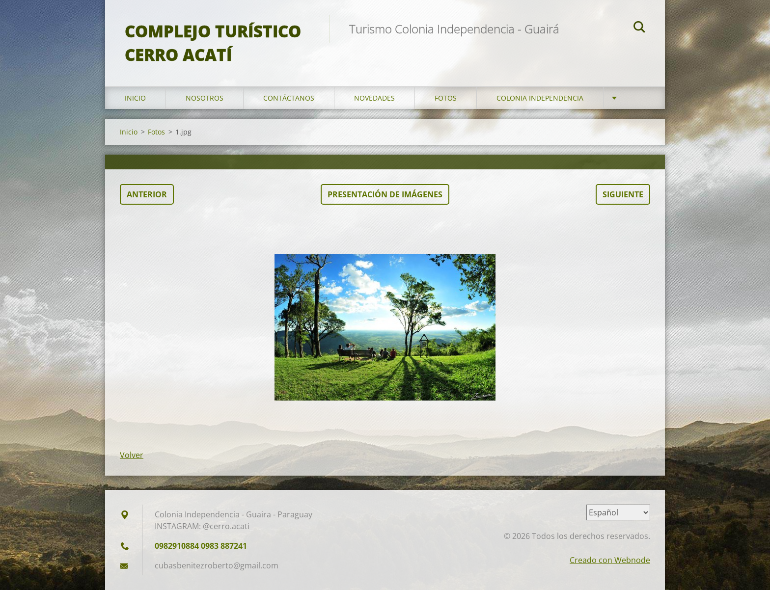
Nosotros (204, 98)
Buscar (639, 28)
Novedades (374, 98)
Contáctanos (288, 98)
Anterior (147, 194)
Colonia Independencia (539, 98)
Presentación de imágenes (385, 194)
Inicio (135, 98)
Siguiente (623, 194)
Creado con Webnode (610, 560)
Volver (131, 455)
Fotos (446, 98)
